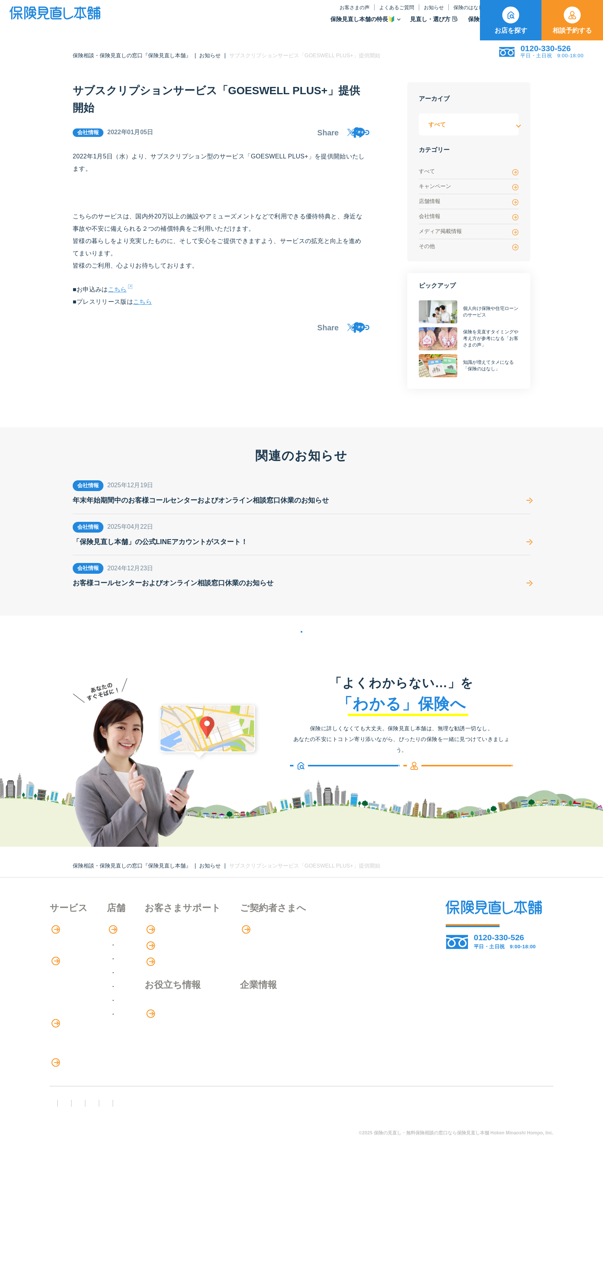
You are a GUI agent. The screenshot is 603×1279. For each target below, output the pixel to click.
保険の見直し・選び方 (86, 1107)
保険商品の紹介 (76, 996)
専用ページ (342, 948)
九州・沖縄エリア (174, 1033)
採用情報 (338, 1040)
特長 (61, 948)
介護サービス (72, 1075)
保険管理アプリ (71, 1043)
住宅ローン (65, 1059)
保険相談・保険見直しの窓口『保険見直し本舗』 (132, 55)
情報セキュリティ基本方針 (375, 1211)
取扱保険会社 (455, 24)
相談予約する (572, 20)
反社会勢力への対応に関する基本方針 (187, 1211)
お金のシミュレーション (264, 1041)
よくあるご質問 (321, 13)
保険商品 (408, 24)
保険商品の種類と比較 (80, 1012)
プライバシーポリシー (289, 1211)
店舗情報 (469, 201)
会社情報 (469, 216)
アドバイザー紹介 (74, 980)
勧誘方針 (104, 1211)
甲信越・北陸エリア (177, 992)
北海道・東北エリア (177, 964)
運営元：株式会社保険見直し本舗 (476, 1211)
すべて (469, 171)
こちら (117, 295)
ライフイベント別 (74, 1138)
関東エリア (165, 978)
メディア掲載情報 (469, 231)
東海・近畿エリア (174, 1006)
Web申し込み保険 (74, 1027)
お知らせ (358, 13)
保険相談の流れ (71, 964)
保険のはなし (396, 13)
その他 (469, 246)
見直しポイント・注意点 (83, 1122)
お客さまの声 (279, 13)
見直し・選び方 (358, 24)
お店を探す (511, 20)
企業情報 (338, 1024)
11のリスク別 (68, 1154)
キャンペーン (469, 186)
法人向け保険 (68, 1090)
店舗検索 (158, 948)
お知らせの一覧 (301, 641)
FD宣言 (63, 1211)
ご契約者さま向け (448, 13)
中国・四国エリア (174, 1019)
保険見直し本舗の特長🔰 (287, 24)
